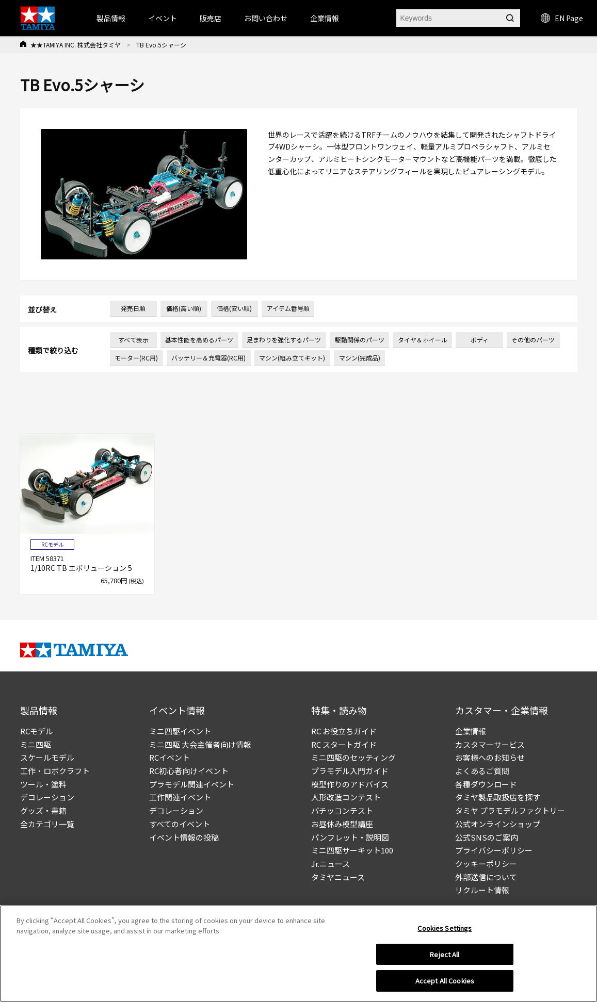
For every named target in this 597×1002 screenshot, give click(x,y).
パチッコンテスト (342, 810)
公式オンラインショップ (497, 823)
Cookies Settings (444, 928)
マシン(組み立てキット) (292, 357)
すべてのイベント (179, 823)
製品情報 (110, 18)
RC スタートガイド (344, 744)
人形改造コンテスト (346, 797)
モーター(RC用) (136, 357)
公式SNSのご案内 (486, 837)
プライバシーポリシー (494, 850)
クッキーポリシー (486, 863)
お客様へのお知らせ (490, 757)
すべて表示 (133, 339)
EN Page (562, 18)
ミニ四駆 (35, 744)
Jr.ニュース (330, 863)
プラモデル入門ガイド (350, 770)
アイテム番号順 (288, 308)
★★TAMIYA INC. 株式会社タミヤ (75, 44)
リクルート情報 (482, 889)
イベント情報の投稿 (184, 837)
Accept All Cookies (444, 980)
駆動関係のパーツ (359, 339)
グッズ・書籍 (43, 810)
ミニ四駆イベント (180, 731)
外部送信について (486, 877)
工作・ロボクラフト (55, 770)
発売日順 (133, 308)
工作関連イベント (180, 797)
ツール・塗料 (43, 784)
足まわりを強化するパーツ (284, 339)
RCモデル (36, 731)
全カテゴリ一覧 (47, 823)
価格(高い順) (183, 308)
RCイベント (169, 757)
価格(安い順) (234, 308)
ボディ (480, 339)
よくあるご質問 (482, 770)
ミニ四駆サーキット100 (352, 850)
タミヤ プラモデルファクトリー (510, 810)
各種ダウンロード (486, 784)
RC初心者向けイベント (189, 770)
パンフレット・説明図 (350, 837)
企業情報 (470, 731)
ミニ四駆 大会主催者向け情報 (200, 744)
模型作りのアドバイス (350, 784)
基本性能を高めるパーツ (199, 339)
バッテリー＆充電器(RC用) (208, 357)
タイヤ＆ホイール (422, 339)
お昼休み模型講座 (342, 823)
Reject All (444, 954)
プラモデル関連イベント (191, 784)
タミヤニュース (338, 877)
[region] (298, 953)
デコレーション (47, 797)
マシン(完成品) (359, 357)
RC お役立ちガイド (344, 731)
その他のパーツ (533, 339)
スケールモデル (47, 757)
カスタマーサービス (490, 744)
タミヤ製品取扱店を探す (497, 797)
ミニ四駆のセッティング (353, 757)
